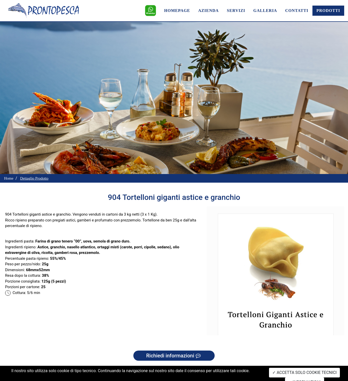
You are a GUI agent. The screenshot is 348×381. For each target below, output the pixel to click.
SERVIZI (236, 10)
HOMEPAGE (177, 10)
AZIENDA (208, 10)
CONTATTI (296, 10)
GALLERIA (265, 10)
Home (8, 178)
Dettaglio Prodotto (34, 178)
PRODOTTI (328, 10)
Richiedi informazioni (174, 356)
